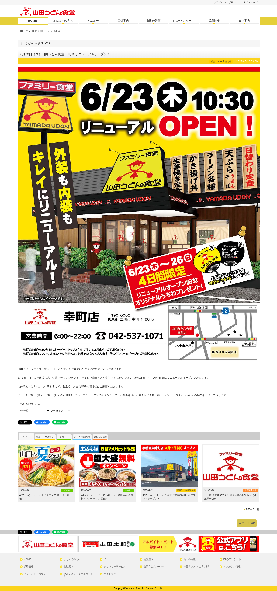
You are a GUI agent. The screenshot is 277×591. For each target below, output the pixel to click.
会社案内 (244, 20)
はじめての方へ (63, 20)
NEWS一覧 (252, 509)
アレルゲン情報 (232, 566)
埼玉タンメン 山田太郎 (196, 566)
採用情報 (214, 20)
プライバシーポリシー (226, 2)
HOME (32, 20)
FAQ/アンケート (184, 20)
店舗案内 (123, 20)
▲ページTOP (247, 522)
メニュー (93, 20)
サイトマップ (250, 2)
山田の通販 (153, 20)
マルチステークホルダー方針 (78, 575)
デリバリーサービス (115, 566)
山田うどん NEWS (154, 566)
